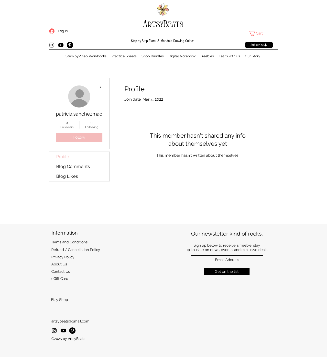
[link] (259, 33)
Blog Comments (73, 166)
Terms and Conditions (69, 242)
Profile (62, 156)
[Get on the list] (227, 271)
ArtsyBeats (163, 24)
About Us (59, 264)
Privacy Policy (62, 257)
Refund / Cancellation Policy (75, 250)
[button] (259, 45)
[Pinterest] (70, 45)
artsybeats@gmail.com (70, 321)
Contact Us (60, 271)
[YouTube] (61, 45)
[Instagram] (52, 45)
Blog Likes (67, 176)
